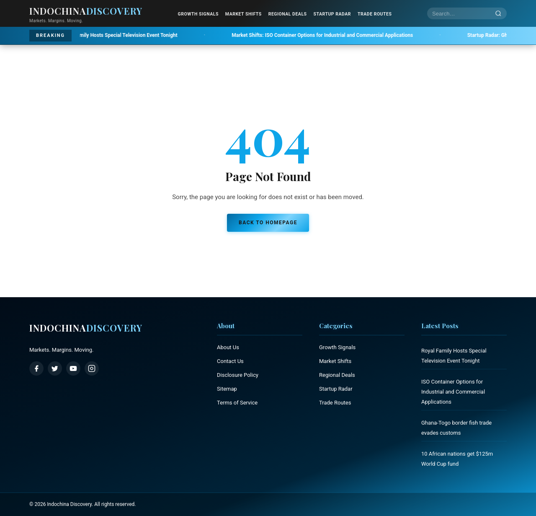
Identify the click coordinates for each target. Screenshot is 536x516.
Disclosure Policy (237, 375)
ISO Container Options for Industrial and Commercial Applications (332, 35)
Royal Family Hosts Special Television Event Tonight (111, 35)
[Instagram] (92, 368)
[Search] (498, 14)
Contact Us (230, 361)
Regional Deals (287, 14)
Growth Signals (198, 14)
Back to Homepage (268, 223)
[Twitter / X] (55, 368)
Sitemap (227, 389)
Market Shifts (243, 14)
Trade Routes (375, 14)
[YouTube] (73, 368)
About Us (228, 347)
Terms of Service (237, 402)
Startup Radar (332, 14)
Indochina (85, 328)
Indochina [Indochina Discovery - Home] (85, 11)
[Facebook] (36, 368)
